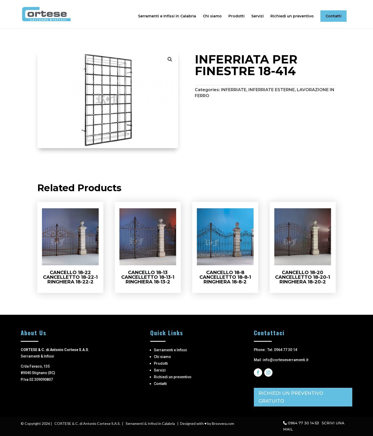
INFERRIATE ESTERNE (271, 89)
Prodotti (236, 16)
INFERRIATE (233, 89)
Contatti (333, 16)
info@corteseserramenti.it (285, 360)
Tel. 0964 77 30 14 (282, 350)
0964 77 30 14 (301, 423)
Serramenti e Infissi (170, 350)
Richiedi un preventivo (292, 16)
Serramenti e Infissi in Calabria (167, 16)
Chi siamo (212, 16)
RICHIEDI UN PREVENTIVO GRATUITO (291, 397)
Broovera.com (223, 423)
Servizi (257, 16)
